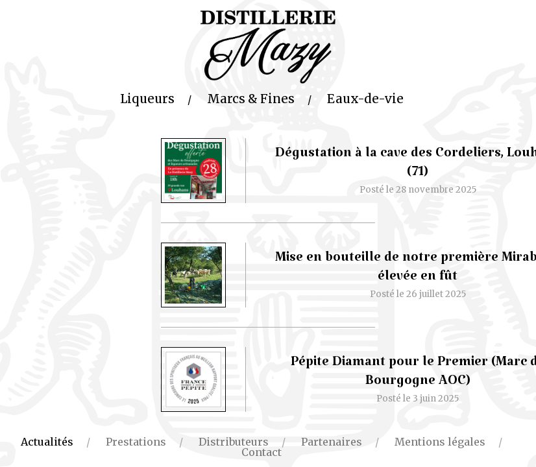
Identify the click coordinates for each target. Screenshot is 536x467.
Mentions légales (440, 441)
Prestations (136, 441)
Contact (261, 452)
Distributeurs (234, 441)
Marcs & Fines (251, 98)
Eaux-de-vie (365, 98)
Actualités (47, 441)
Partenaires (331, 441)
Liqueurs (147, 98)
